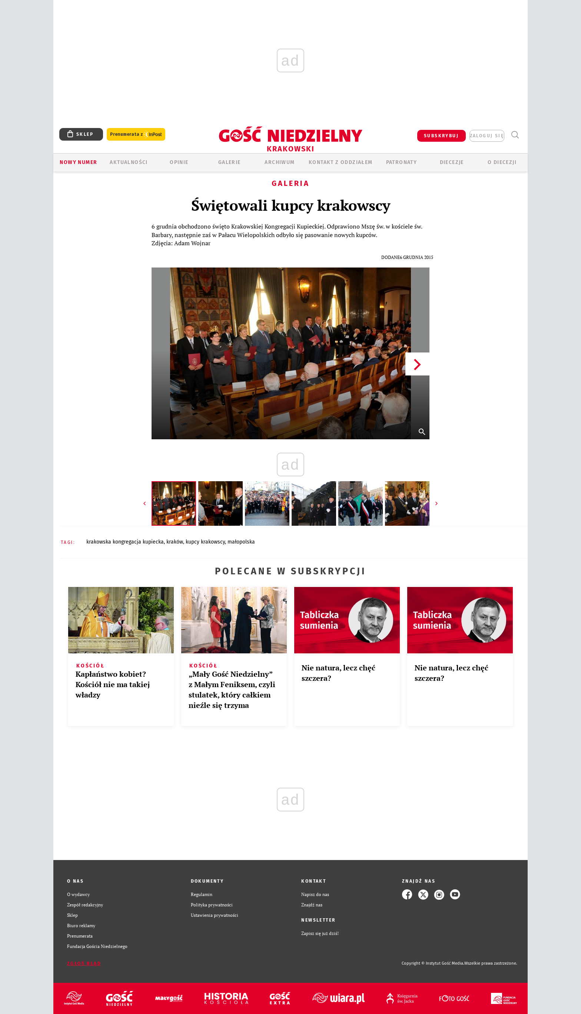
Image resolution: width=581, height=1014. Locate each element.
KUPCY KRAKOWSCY (205, 542)
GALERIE (229, 162)
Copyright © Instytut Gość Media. (433, 963)
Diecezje (452, 162)
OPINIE (179, 162)
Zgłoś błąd (84, 963)
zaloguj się (487, 135)
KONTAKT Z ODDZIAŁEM (341, 162)
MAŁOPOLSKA (241, 542)
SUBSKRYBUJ (441, 135)
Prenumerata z (136, 134)
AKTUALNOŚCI (128, 162)
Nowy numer (78, 162)
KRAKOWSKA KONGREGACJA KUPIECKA (125, 542)
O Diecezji (502, 162)
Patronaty (401, 162)
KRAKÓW (174, 542)
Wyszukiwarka (515, 135)
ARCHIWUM (280, 162)
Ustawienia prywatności (214, 915)
